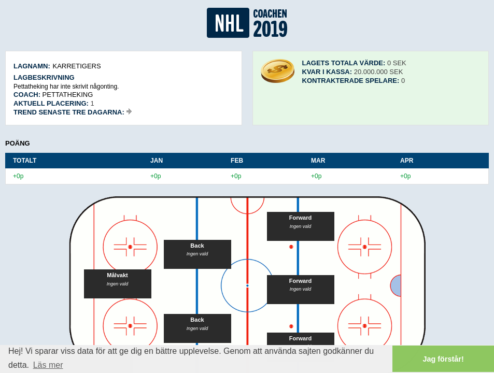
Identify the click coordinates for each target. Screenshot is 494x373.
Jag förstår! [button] (443, 359)
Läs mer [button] (48, 365)
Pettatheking (68, 94)
